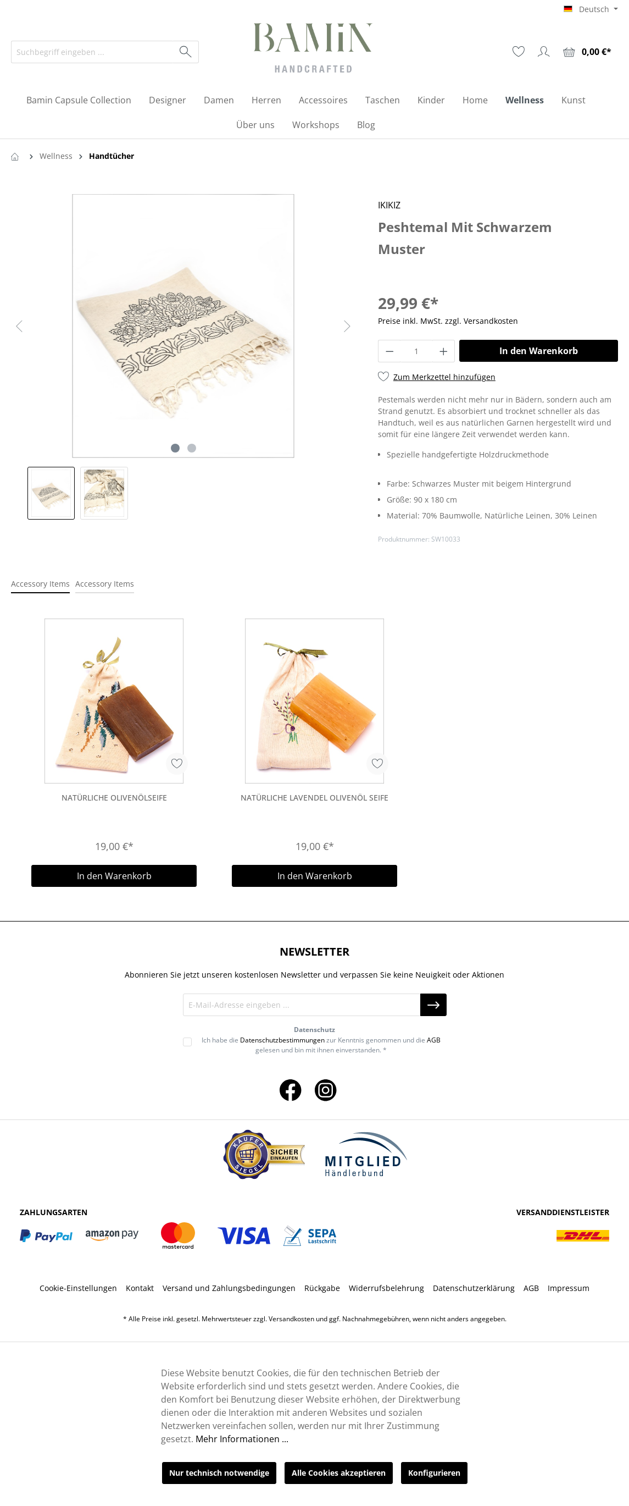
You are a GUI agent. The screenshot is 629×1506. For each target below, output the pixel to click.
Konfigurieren (434, 1473)
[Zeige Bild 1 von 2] (175, 448)
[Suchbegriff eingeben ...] (92, 52)
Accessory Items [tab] (40, 583)
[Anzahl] (416, 351)
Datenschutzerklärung (474, 1288)
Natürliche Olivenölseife (114, 797)
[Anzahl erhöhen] (443, 351)
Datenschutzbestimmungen (282, 1040)
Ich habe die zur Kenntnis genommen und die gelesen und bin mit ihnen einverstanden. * (321, 1045)
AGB (434, 1040)
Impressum (568, 1288)
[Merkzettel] (518, 51)
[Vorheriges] (19, 326)
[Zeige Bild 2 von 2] (191, 448)
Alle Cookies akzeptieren (339, 1473)
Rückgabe (322, 1288)
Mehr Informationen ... (242, 1439)
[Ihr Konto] (543, 51)
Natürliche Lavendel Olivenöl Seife (314, 797)
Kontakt (140, 1288)
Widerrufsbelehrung (386, 1288)
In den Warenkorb (538, 351)
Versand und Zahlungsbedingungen (229, 1288)
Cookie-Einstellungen (78, 1288)
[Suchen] (186, 52)
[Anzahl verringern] (389, 351)
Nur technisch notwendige (219, 1473)
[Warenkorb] (587, 52)
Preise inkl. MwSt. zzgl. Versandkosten (448, 321)
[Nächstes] (347, 326)
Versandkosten (291, 1318)
